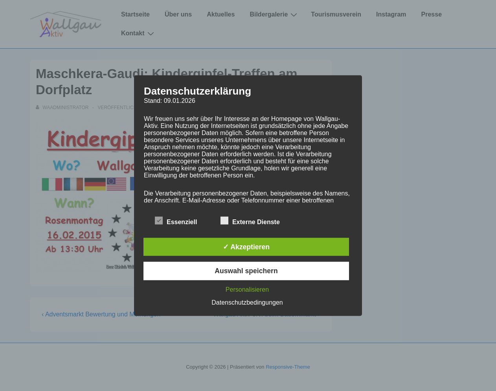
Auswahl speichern (246, 271)
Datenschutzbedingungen (247, 302)
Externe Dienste (250, 221)
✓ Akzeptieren (246, 247)
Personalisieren (247, 289)
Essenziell (176, 221)
